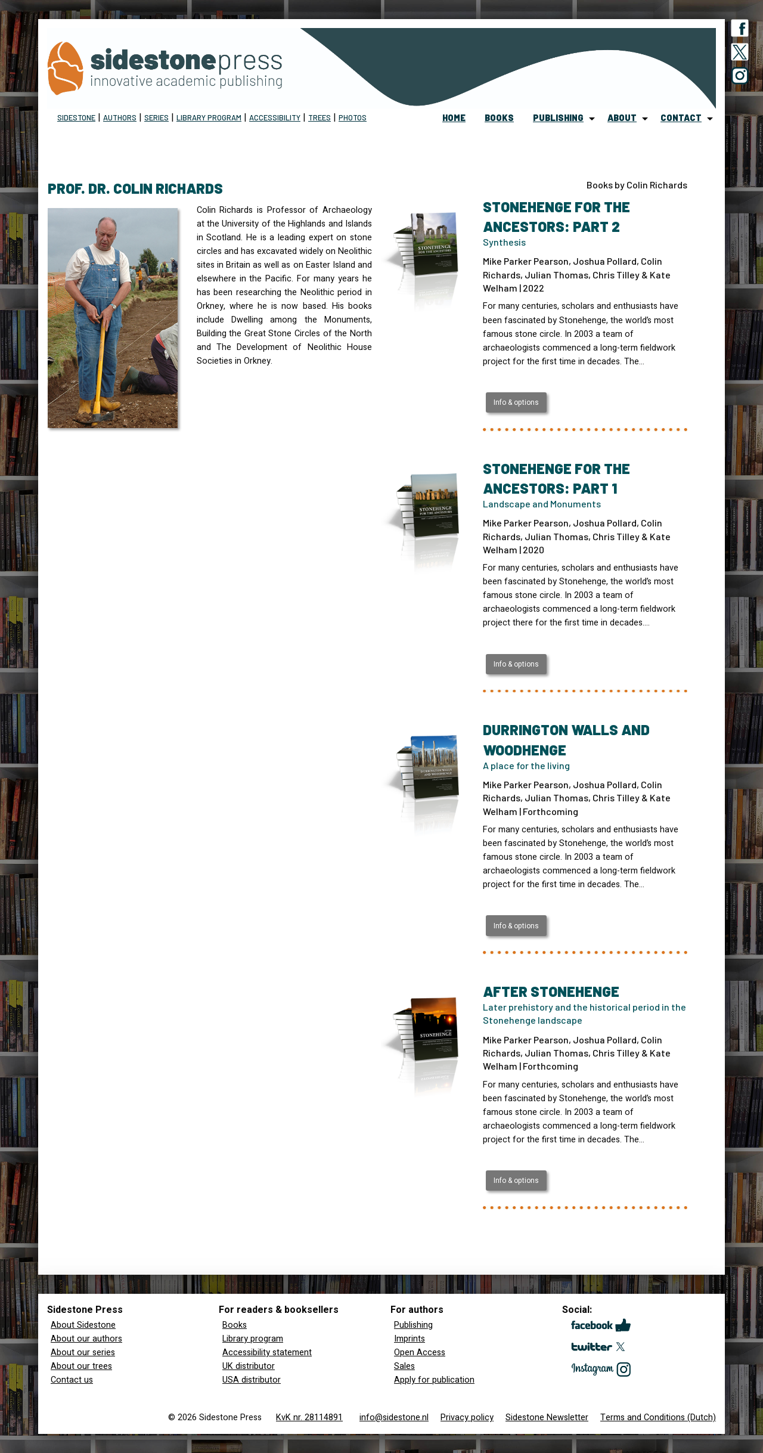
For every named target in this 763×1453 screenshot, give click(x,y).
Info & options (516, 402)
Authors (120, 117)
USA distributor (251, 1380)
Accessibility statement (267, 1352)
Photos (353, 117)
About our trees (81, 1366)
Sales (404, 1366)
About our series (83, 1352)
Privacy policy (467, 1417)
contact (681, 118)
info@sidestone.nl (394, 1417)
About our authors (86, 1339)
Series (156, 117)
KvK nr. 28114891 (309, 1417)
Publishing (413, 1325)
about (622, 118)
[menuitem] (454, 118)
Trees (319, 117)
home (454, 118)
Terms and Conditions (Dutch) (658, 1417)
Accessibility (274, 117)
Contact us (72, 1380)
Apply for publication (434, 1380)
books (499, 118)
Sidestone (76, 117)
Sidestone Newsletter (546, 1417)
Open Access (419, 1352)
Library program (208, 117)
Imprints (409, 1339)
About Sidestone (83, 1325)
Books (234, 1325)
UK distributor (248, 1366)
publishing (558, 118)
